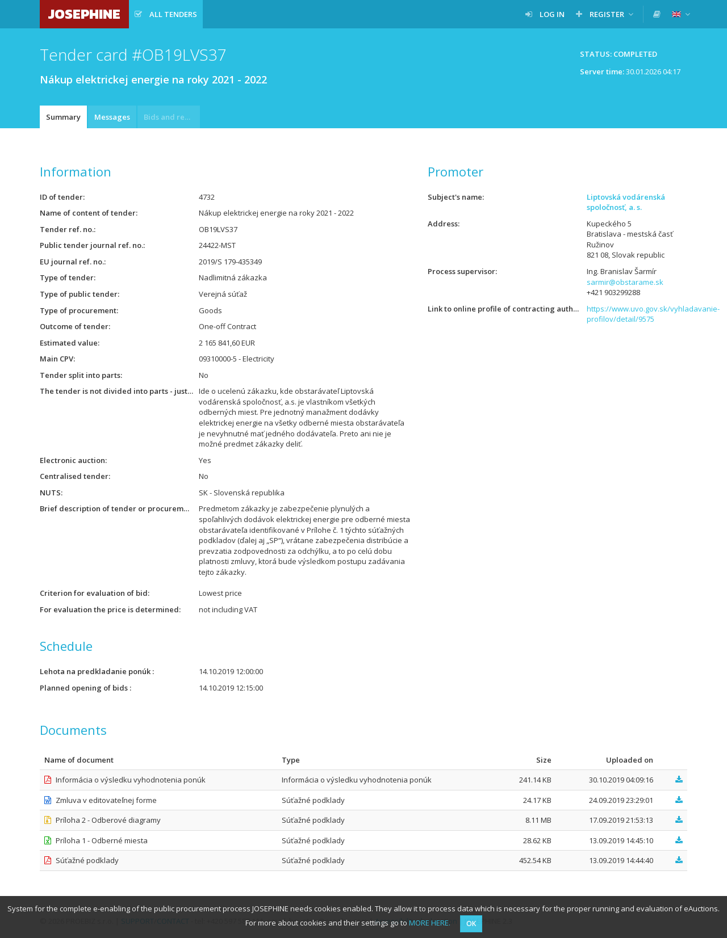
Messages (112, 117)
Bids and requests (172, 117)
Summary (63, 117)
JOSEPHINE (84, 14)
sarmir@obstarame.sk (625, 282)
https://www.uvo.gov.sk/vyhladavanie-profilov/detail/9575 (653, 314)
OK (471, 923)
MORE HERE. (429, 923)
